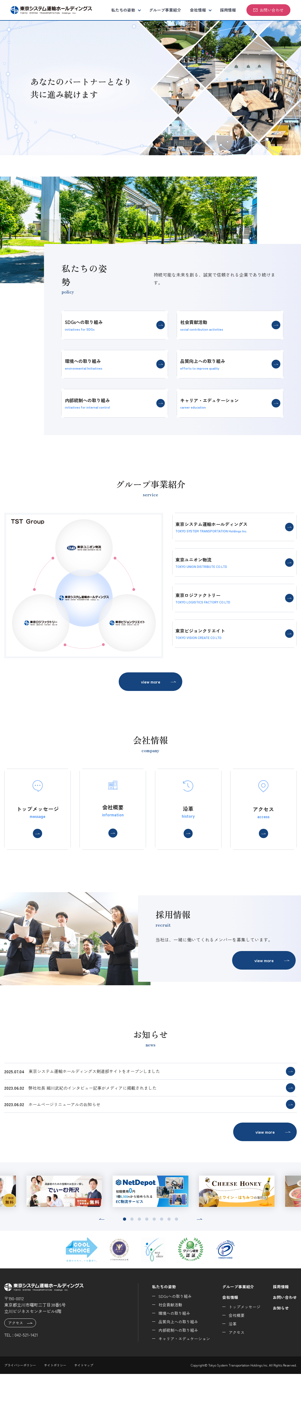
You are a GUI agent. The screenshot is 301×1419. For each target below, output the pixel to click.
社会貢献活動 (164, 1350)
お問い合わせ (268, 10)
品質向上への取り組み (172, 1367)
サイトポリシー (55, 1410)
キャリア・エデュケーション (178, 1384)
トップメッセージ (242, 1352)
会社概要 (233, 1360)
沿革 (229, 1369)
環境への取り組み (168, 1358)
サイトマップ (83, 1410)
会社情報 (198, 10)
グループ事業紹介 (165, 10)
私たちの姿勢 (123, 10)
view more (158, 684)
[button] (101, 1264)
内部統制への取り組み (172, 1375)
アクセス (20, 1368)
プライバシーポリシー (20, 1410)
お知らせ (279, 1353)
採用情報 (228, 10)
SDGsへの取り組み (169, 1341)
